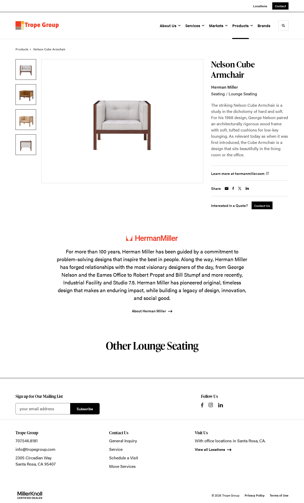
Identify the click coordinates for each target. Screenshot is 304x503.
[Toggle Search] (283, 25)
